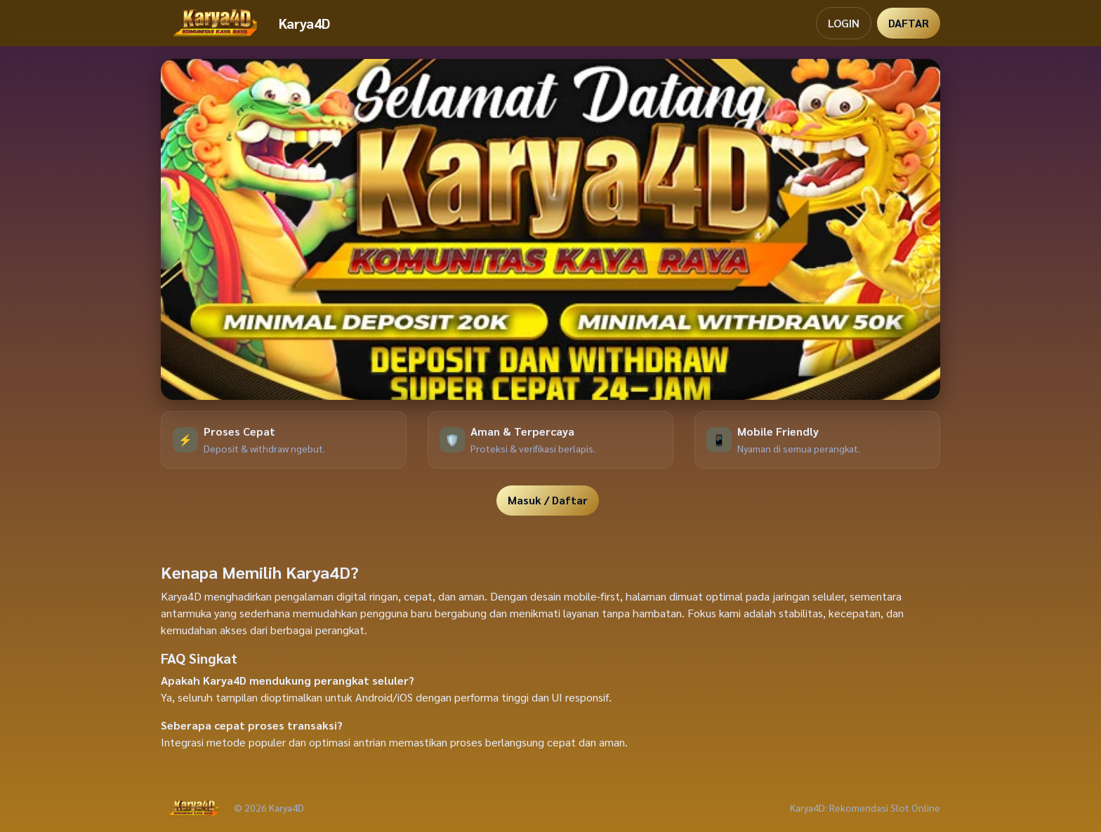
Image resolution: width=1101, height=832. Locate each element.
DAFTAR (908, 22)
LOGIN (843, 22)
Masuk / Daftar (548, 499)
